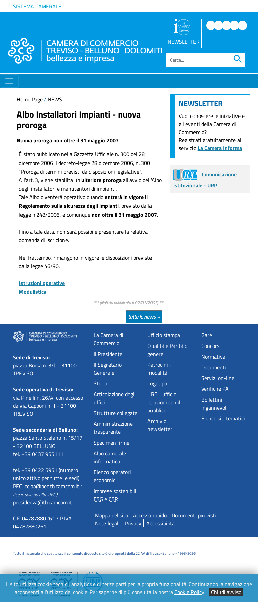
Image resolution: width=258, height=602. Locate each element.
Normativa (213, 357)
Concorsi (211, 346)
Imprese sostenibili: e (115, 495)
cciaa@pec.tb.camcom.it (52, 486)
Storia (101, 383)
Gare (206, 335)
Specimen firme (111, 442)
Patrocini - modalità (159, 369)
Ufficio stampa (163, 335)
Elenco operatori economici (112, 476)
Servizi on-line (217, 378)
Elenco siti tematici (223, 418)
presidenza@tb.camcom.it (42, 502)
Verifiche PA (215, 389)
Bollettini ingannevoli (214, 404)
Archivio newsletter (159, 425)
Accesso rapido (150, 515)
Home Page (30, 99)
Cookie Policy (189, 592)
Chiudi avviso (226, 592)
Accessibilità (160, 523)
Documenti (213, 367)
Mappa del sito (111, 515)
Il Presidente (108, 354)
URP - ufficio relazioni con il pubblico (163, 402)
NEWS (55, 99)
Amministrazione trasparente (113, 428)
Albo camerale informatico (110, 457)
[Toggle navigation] (9, 81)
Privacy (133, 523)
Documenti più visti (194, 515)
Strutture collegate (115, 413)
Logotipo (157, 383)
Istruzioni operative (42, 283)
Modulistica (32, 292)
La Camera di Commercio (108, 339)
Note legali (107, 523)
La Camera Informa (220, 148)
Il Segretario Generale (108, 369)
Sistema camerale (37, 6)
